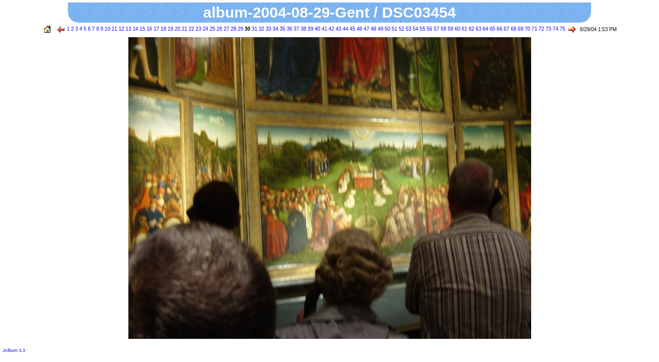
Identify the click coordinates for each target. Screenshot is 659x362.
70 (526, 29)
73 (547, 29)
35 (281, 29)
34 (274, 29)
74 (554, 29)
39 (309, 29)
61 (463, 29)
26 (219, 29)
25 (211, 29)
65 (491, 29)
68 (513, 29)
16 (148, 29)
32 (260, 29)
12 (120, 29)
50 (386, 29)
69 (520, 29)
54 (414, 29)
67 (505, 29)
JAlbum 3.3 (14, 350)
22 (190, 29)
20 (176, 29)
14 (134, 29)
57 (436, 29)
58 (443, 29)
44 (344, 29)
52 (400, 29)
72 (540, 29)
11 (113, 29)
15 (141, 29)
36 (288, 29)
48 (372, 29)
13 (127, 29)
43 (337, 29)
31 (253, 29)
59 (449, 29)
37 (296, 29)
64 (484, 29)
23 (197, 29)
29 (239, 29)
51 (393, 29)
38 (302, 29)
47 (366, 29)
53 (407, 29)
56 (428, 29)
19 (169, 29)
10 (106, 29)
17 (155, 29)
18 (162, 29)
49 (379, 29)
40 (316, 29)
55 (421, 29)
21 (183, 29)
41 (323, 29)
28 (232, 29)
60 (456, 29)
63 (477, 29)
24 (204, 29)
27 (225, 29)
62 (470, 29)
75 (561, 29)
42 (330, 29)
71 (533, 29)
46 (358, 29)
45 (351, 29)
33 (267, 29)
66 (498, 29)
